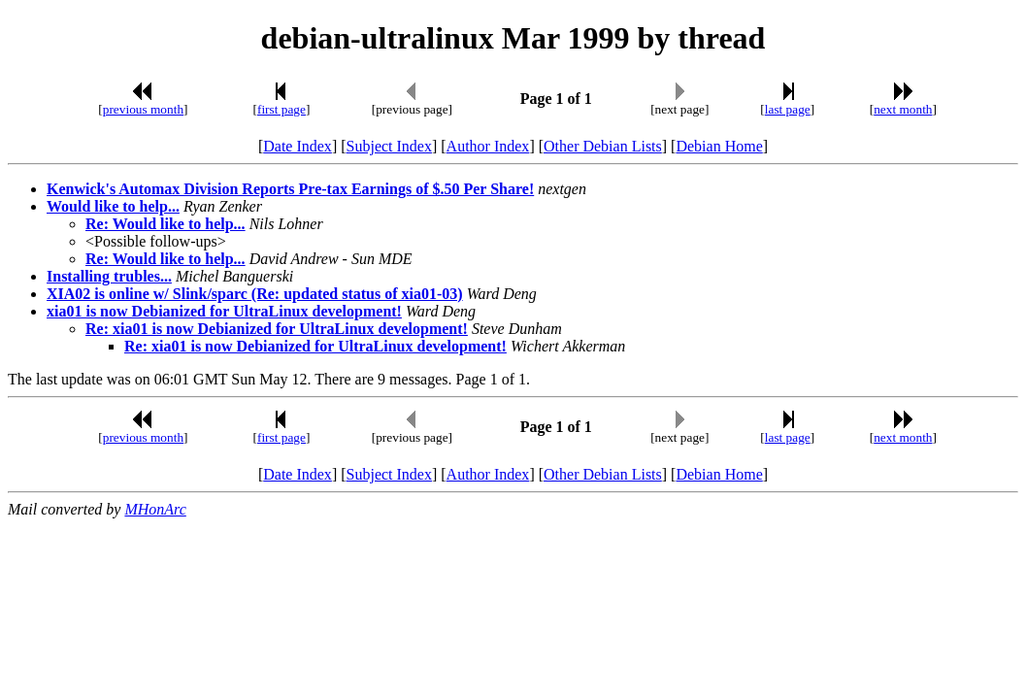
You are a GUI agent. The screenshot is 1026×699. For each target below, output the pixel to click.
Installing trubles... (109, 276)
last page (788, 109)
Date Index (297, 146)
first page (281, 109)
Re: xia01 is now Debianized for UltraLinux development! (276, 328)
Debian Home (719, 146)
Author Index (488, 146)
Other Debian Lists (603, 146)
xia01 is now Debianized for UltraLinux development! (224, 311)
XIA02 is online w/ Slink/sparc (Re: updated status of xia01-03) (255, 293)
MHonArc (154, 509)
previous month (143, 109)
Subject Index (389, 146)
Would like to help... (113, 206)
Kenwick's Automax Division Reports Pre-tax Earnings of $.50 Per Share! (290, 189)
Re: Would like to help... (165, 224)
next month (903, 109)
